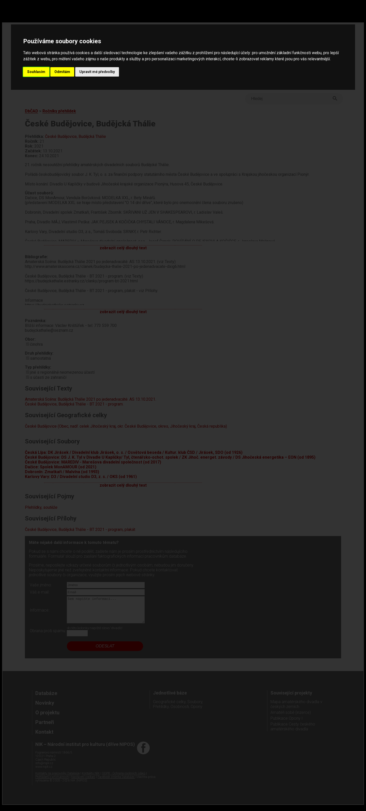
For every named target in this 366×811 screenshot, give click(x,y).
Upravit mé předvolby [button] (97, 72)
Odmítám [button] (62, 72)
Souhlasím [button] (36, 72)
